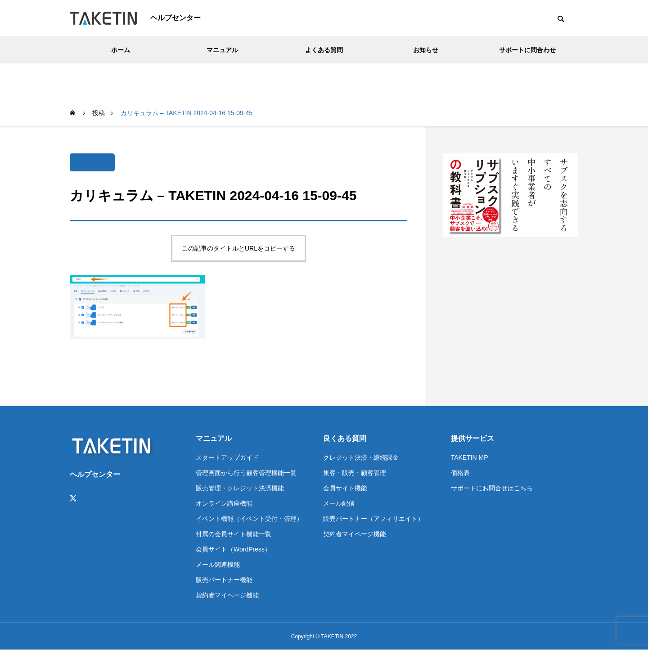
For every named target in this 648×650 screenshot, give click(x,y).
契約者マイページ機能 (227, 595)
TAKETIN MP (469, 457)
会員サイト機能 (345, 488)
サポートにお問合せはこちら (492, 488)
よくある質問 (324, 50)
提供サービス (472, 438)
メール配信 (339, 503)
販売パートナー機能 (224, 579)
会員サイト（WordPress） (233, 549)
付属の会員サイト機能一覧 (233, 534)
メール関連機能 (218, 564)
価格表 (460, 472)
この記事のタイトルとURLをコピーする (238, 248)
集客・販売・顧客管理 (354, 472)
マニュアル (222, 50)
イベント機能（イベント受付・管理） (249, 518)
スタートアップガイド (227, 457)
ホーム (120, 50)
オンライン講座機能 (224, 503)
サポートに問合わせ (527, 50)
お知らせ (425, 50)
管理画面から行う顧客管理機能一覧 (246, 472)
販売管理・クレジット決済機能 (240, 488)
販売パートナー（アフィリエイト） (373, 518)
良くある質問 (344, 438)
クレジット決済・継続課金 (361, 457)
